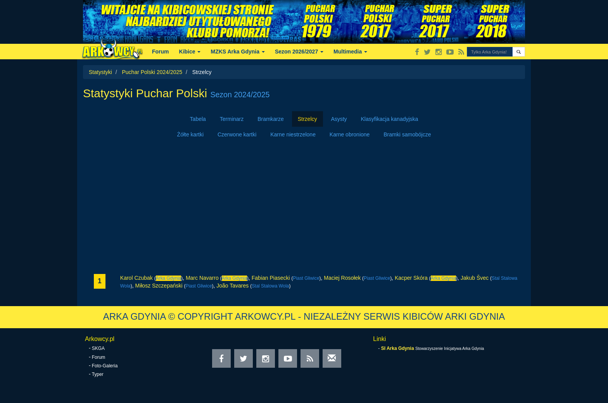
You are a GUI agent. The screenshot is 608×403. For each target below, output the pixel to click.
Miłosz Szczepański (158, 285)
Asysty (339, 119)
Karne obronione (350, 134)
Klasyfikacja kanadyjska (389, 119)
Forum (160, 51)
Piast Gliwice (306, 278)
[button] (518, 52)
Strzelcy (307, 119)
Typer (98, 374)
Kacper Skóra (411, 278)
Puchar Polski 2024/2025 (152, 72)
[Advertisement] (304, 208)
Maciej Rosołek (342, 278)
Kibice (190, 51)
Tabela (198, 119)
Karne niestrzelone (293, 134)
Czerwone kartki (237, 134)
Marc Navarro (202, 278)
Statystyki (100, 72)
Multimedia (350, 51)
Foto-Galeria (105, 366)
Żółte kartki (190, 134)
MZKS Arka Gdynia (237, 51)
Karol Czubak (136, 278)
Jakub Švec (475, 278)
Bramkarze (270, 119)
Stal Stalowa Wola (270, 286)
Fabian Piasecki (271, 278)
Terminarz (232, 119)
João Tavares (232, 285)
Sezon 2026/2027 (299, 51)
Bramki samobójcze (407, 134)
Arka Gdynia (168, 278)
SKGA (98, 348)
